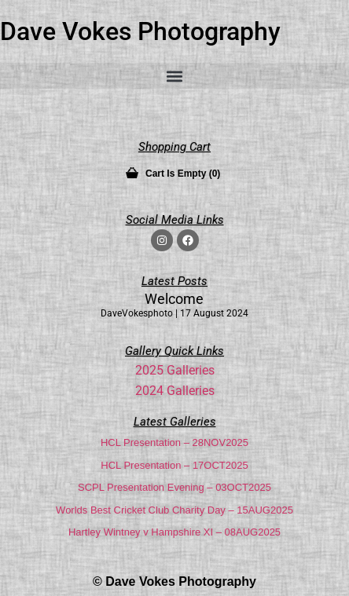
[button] (174, 76)
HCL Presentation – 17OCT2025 (174, 465)
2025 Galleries (175, 370)
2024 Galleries (175, 390)
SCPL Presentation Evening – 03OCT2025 (174, 487)
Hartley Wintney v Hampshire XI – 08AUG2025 (174, 532)
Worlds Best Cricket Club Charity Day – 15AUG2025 (174, 510)
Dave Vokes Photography (140, 31)
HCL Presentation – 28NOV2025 (174, 442)
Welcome (174, 299)
